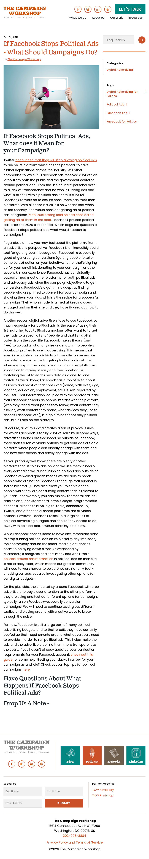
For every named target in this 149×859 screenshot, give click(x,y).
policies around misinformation (28, 559)
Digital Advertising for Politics (122, 94)
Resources (135, 18)
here (26, 669)
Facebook (78, 9)
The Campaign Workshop (24, 59)
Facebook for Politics (122, 122)
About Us (98, 18)
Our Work (116, 18)
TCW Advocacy (103, 790)
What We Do (77, 18)
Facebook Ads (117, 113)
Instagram (88, 9)
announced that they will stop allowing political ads (56, 160)
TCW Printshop (102, 795)
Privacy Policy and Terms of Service (75, 842)
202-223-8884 (74, 835)
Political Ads (115, 104)
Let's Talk (130, 9)
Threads (108, 9)
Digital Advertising (120, 70)
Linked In (98, 9)
